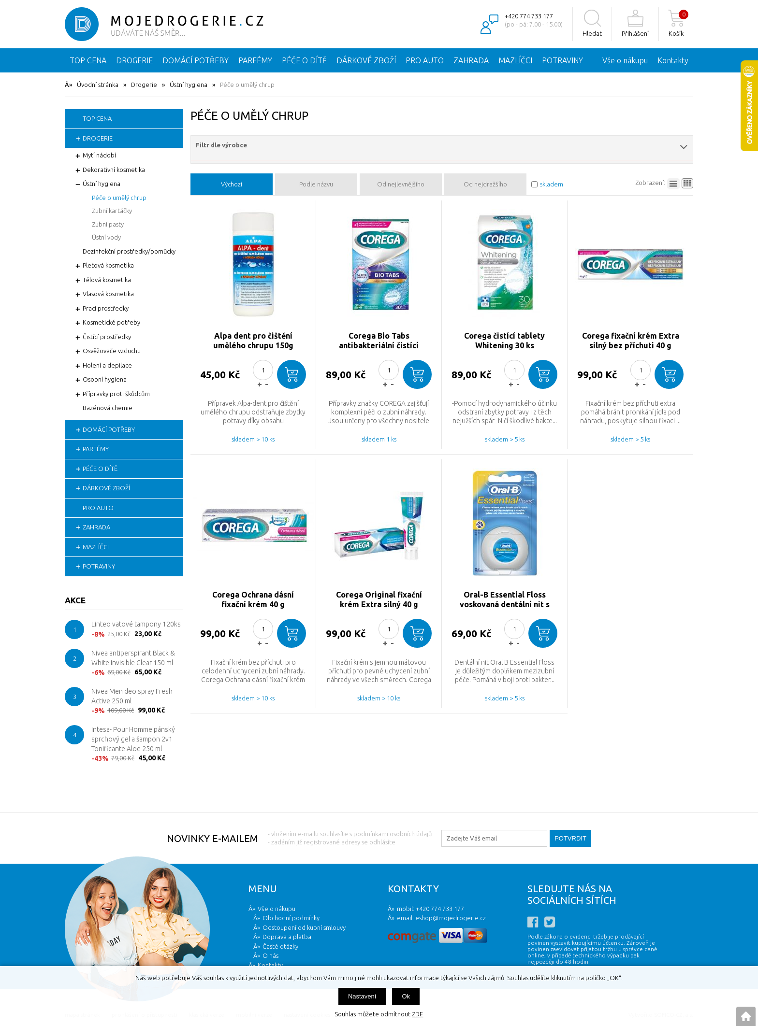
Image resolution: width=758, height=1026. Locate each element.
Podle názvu (316, 184)
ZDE (417, 1014)
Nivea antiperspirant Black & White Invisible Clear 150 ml (133, 658)
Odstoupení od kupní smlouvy (304, 927)
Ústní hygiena (188, 84)
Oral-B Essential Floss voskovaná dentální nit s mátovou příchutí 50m (505, 599)
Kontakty (672, 60)
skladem (551, 184)
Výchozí (231, 184)
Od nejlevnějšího (400, 184)
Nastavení (362, 996)
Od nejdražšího (485, 184)
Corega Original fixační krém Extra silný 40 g (379, 599)
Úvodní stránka (97, 84)
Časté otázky (280, 946)
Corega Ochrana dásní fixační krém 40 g (253, 599)
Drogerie (144, 84)
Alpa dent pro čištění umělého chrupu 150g (253, 340)
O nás (270, 955)
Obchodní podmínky (291, 917)
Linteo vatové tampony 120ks (136, 624)
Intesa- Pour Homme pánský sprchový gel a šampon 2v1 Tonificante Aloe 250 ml (133, 739)
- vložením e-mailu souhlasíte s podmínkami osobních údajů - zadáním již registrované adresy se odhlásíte (350, 837)
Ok (406, 996)
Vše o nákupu (625, 60)
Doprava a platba (286, 936)
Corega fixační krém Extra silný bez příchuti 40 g (630, 340)
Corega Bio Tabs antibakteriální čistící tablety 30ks (379, 340)
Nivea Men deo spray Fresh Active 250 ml (132, 696)
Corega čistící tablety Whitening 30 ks (504, 340)
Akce (75, 600)
